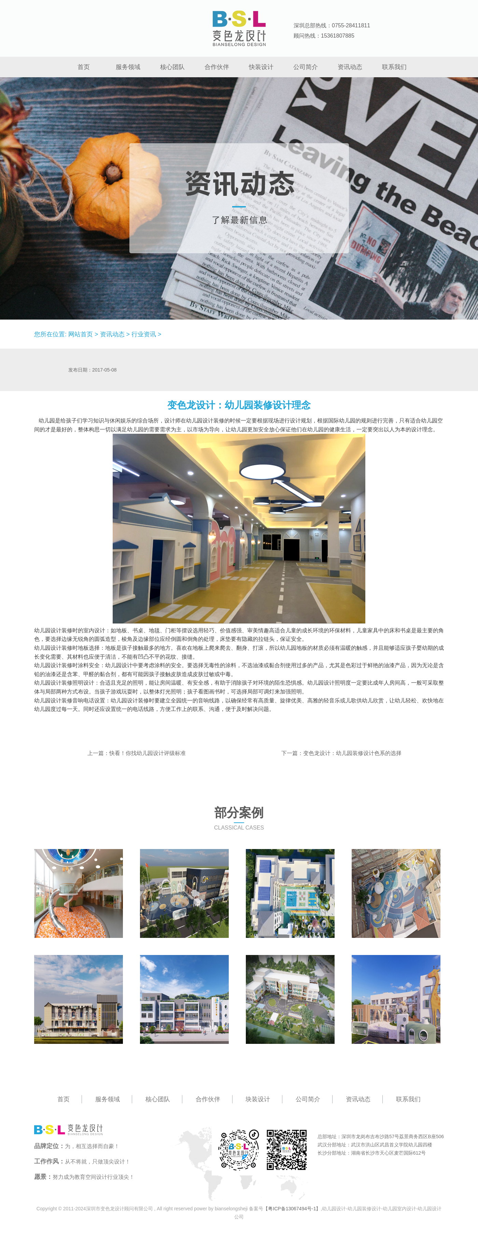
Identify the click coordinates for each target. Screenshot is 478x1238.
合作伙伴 (217, 67)
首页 (84, 67)
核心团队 (172, 67)
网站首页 (80, 334)
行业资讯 (143, 334)
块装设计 (257, 1099)
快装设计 (261, 67)
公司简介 (305, 67)
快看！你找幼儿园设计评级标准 (147, 753)
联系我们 (394, 67)
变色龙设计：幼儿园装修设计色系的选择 (352, 753)
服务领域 (128, 67)
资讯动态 (350, 67)
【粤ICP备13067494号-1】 (292, 1208)
